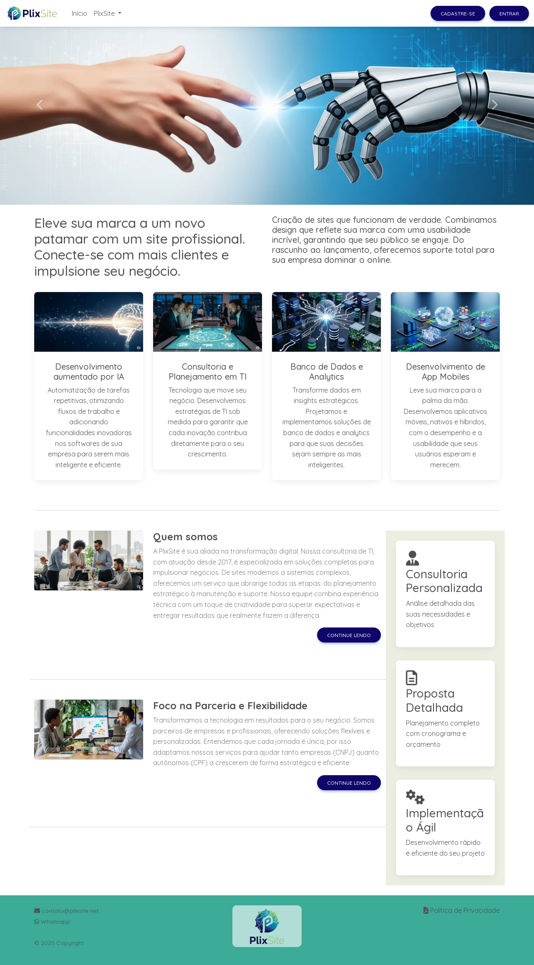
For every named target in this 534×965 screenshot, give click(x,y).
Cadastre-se (458, 13)
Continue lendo (349, 635)
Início (79, 13)
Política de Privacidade (465, 910)
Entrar (509, 13)
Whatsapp (52, 921)
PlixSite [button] (105, 13)
